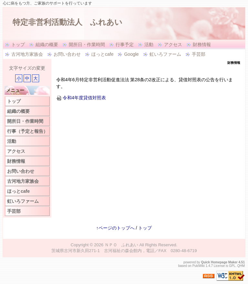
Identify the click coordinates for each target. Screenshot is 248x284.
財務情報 (202, 44)
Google (131, 54)
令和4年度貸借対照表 (81, 97)
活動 (148, 44)
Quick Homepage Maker (219, 262)
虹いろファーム (165, 54)
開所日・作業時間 (87, 44)
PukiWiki (198, 266)
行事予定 (125, 44)
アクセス (173, 44)
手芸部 (198, 54)
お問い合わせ (67, 54)
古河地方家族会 (27, 54)
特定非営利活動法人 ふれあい (67, 22)
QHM (241, 266)
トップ (18, 44)
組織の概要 (47, 44)
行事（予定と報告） (27, 131)
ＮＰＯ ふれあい (121, 244)
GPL (232, 266)
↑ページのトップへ (115, 227)
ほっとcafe (102, 54)
